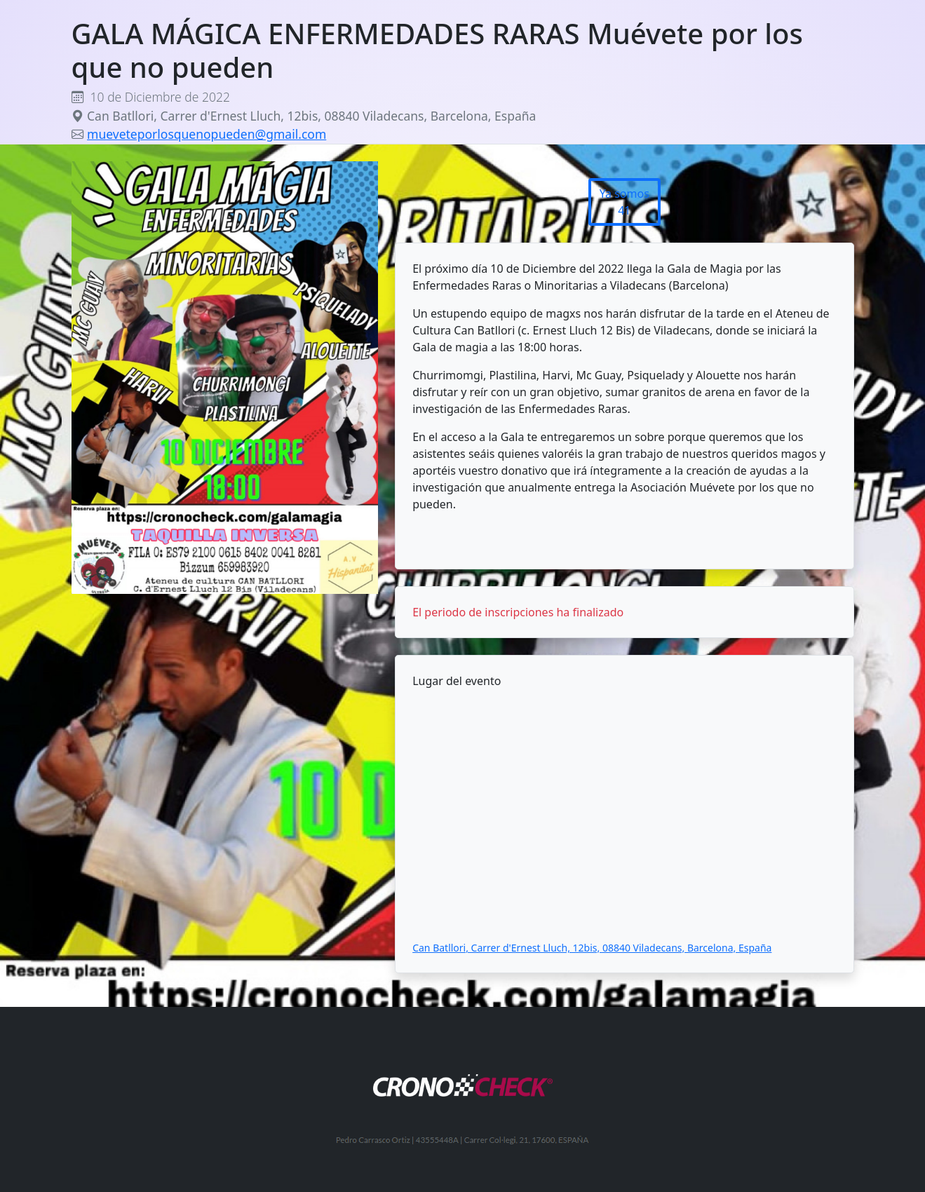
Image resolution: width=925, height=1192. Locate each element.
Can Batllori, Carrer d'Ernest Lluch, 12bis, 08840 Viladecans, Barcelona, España (591, 947)
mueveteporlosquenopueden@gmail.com (206, 134)
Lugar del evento (456, 681)
